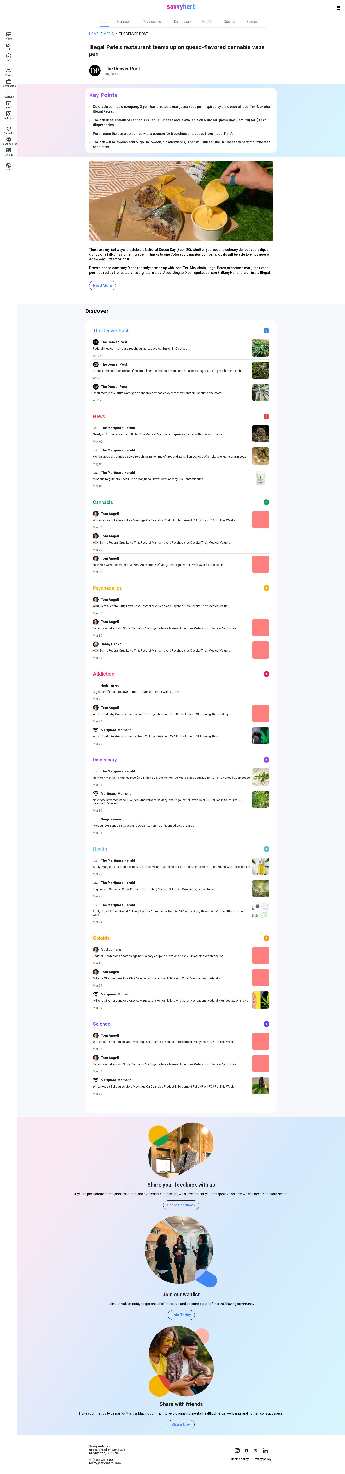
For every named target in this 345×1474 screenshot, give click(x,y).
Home (93, 34)
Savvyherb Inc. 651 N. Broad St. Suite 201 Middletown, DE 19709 (107, 1450)
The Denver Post (133, 34)
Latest (104, 21)
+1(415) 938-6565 (101, 1460)
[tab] (104, 21)
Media (109, 34)
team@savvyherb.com (105, 1463)
